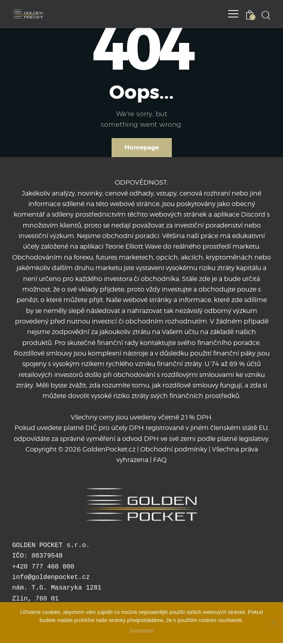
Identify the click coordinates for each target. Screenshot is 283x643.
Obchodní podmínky (173, 449)
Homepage (142, 147)
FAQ (160, 460)
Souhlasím (141, 631)
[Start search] (266, 15)
